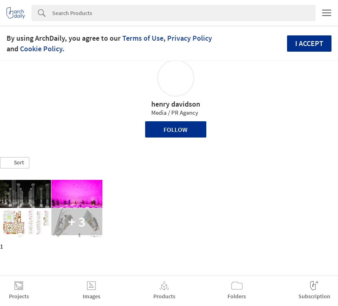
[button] (14, 162)
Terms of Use (142, 38)
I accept (309, 43)
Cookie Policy (41, 48)
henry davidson (175, 104)
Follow (175, 129)
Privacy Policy (189, 38)
